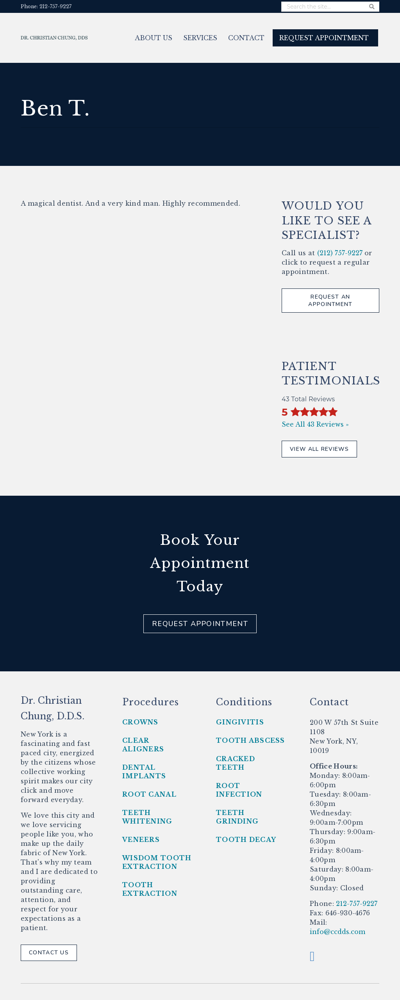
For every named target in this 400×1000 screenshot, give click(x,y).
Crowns (140, 722)
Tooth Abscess (250, 740)
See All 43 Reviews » (315, 424)
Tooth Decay (246, 839)
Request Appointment (200, 623)
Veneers (141, 839)
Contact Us (49, 952)
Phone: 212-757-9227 (46, 6)
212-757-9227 (355, 903)
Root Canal (149, 794)
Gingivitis (240, 722)
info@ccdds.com (337, 932)
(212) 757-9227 (339, 253)
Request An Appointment (330, 300)
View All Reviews (319, 449)
